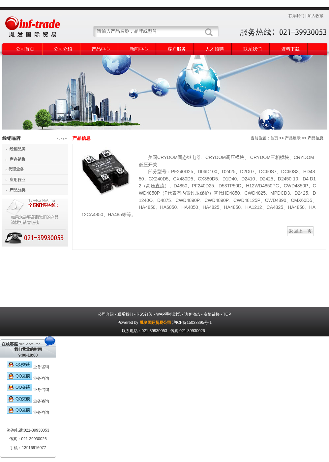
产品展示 (293, 138)
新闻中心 (139, 49)
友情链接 (212, 314)
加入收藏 (315, 16)
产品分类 (17, 190)
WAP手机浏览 (168, 314)
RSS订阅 (144, 314)
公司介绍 (63, 49)
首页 (274, 138)
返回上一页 (300, 231)
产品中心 (101, 49)
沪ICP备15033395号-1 (192, 322)
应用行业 (17, 179)
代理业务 (16, 169)
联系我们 (296, 16)
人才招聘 (214, 49)
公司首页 (25, 49)
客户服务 (176, 49)
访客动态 (192, 314)
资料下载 (290, 49)
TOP (227, 314)
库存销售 (17, 159)
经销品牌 (17, 149)
